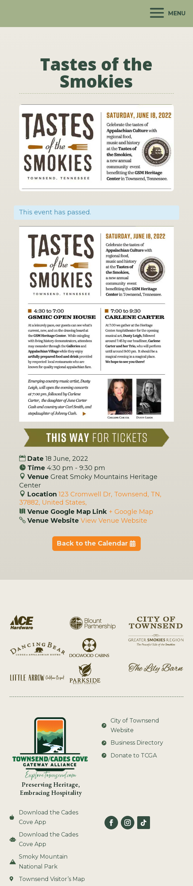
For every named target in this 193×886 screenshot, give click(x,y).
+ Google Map (131, 512)
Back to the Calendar (92, 543)
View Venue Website (114, 521)
